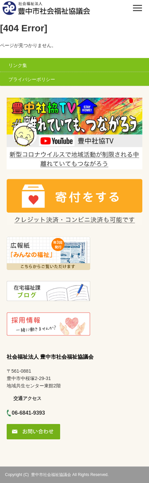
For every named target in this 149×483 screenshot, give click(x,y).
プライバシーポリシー (31, 79)
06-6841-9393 (28, 413)
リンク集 (17, 65)
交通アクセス (27, 398)
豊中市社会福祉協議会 (51, 474)
